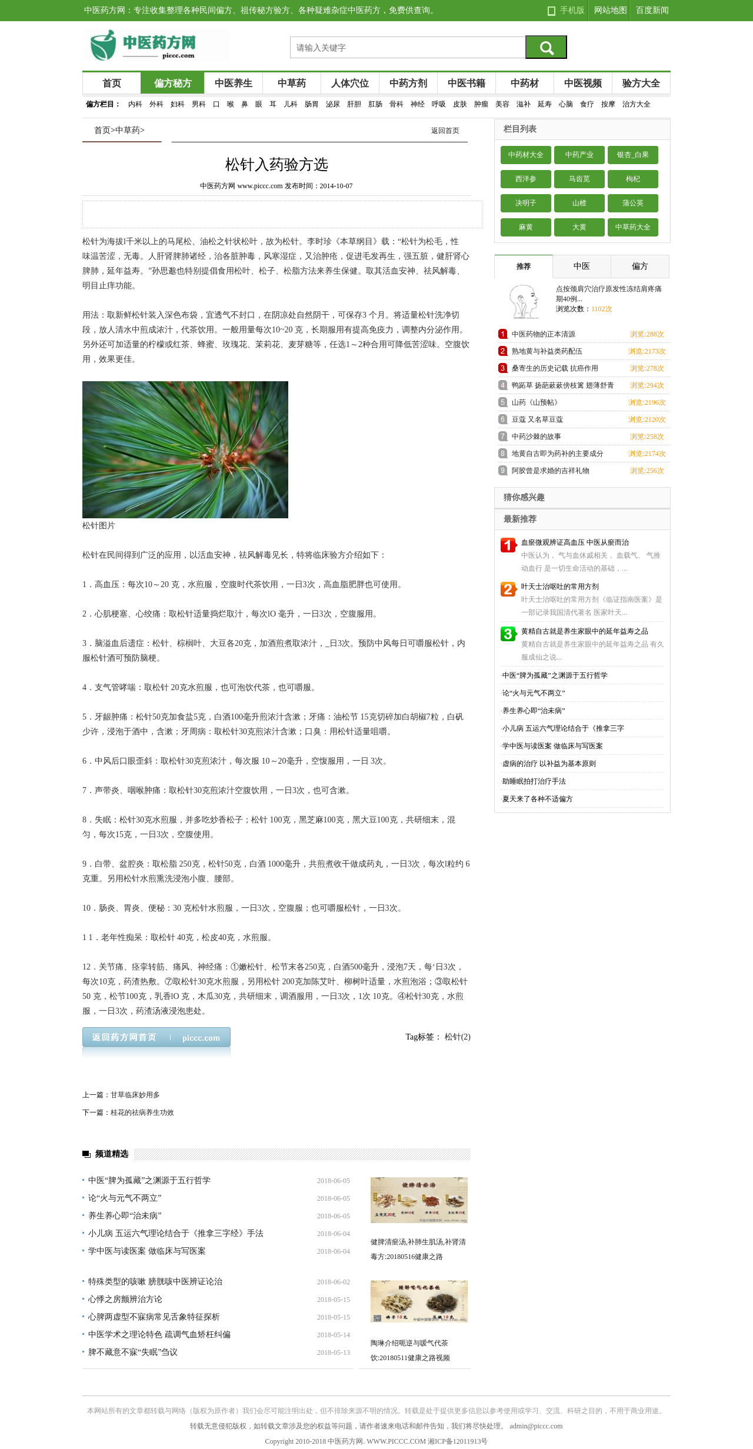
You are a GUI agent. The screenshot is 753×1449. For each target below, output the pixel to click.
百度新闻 (652, 10)
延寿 (545, 104)
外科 (156, 104)
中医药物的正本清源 (543, 334)
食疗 (587, 104)
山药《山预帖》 (536, 402)
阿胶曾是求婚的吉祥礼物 (550, 471)
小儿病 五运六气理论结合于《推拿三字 (563, 728)
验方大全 (641, 83)
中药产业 (579, 155)
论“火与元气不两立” (124, 1198)
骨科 (396, 104)
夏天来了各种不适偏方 (537, 799)
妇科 (178, 104)
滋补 (524, 104)
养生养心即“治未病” (124, 1215)
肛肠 (375, 104)
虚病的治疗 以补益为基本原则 (549, 764)
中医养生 (233, 83)
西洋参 (526, 179)
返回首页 (445, 130)
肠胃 (312, 104)
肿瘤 (481, 104)
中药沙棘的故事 (536, 436)
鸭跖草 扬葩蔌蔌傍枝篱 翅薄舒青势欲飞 (563, 387)
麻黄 (526, 227)
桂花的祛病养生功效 (142, 1112)
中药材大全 (526, 155)
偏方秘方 (173, 83)
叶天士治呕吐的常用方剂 (560, 586)
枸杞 (633, 179)
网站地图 (610, 10)
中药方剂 (408, 83)
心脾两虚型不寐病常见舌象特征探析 (154, 1317)
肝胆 (354, 104)
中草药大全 (633, 227)
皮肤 (460, 104)
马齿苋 (579, 179)
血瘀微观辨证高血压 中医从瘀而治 (575, 542)
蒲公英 (633, 203)
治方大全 (636, 104)
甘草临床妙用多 (135, 1095)
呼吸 (439, 104)
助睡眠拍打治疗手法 (534, 781)
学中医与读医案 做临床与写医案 (147, 1251)
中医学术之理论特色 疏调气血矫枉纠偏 (159, 1334)
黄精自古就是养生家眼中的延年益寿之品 (584, 631)
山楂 (579, 203)
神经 (418, 104)
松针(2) (458, 1036)
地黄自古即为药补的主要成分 (558, 453)
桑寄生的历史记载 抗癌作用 (555, 368)
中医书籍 (466, 83)
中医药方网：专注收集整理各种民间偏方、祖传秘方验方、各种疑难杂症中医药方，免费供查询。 (261, 10)
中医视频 (583, 83)
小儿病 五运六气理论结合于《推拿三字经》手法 (176, 1233)
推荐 (524, 266)
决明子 (526, 203)
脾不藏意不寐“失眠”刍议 (133, 1352)
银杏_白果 (633, 155)
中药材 (525, 83)
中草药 (292, 83)
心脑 (566, 104)
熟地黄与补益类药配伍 (547, 351)
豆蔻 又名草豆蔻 (537, 419)
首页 (111, 83)
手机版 (572, 10)
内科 (135, 104)
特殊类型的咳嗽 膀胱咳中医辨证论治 (155, 1281)
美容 (502, 104)
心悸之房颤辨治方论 (125, 1299)
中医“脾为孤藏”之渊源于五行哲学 (149, 1180)
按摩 (608, 104)
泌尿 (333, 104)
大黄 (579, 227)
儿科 (291, 104)
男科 (199, 104)
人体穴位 (350, 83)
